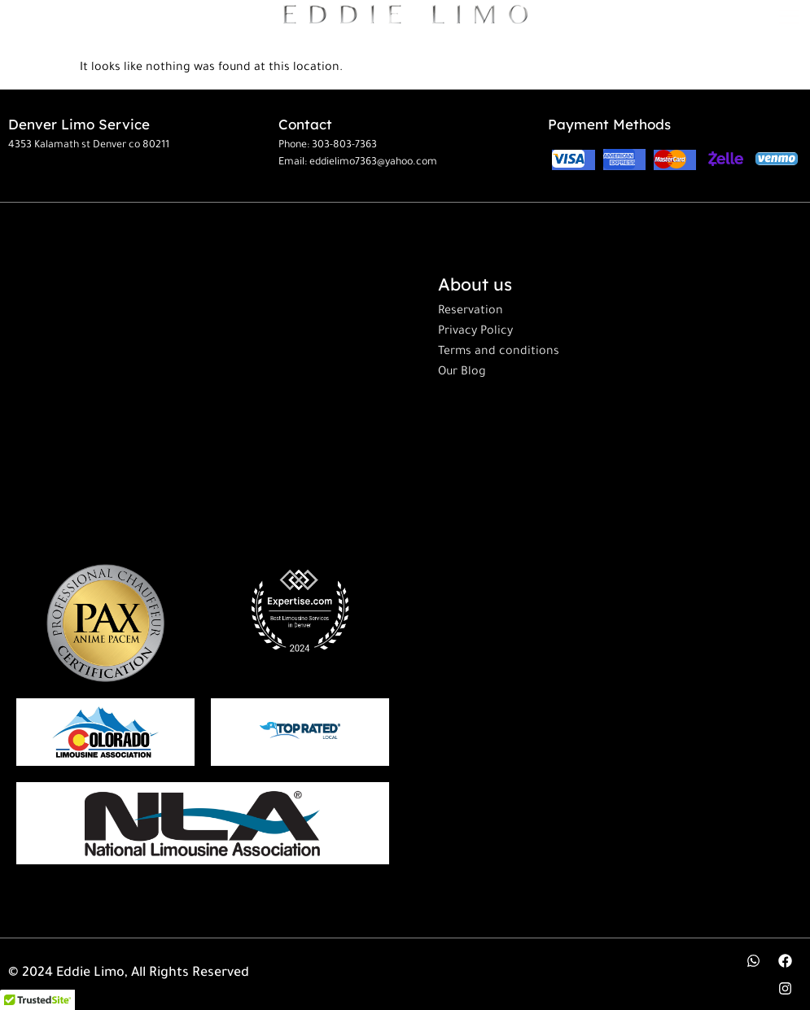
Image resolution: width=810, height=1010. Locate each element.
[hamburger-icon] (791, 18)
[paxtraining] (105, 622)
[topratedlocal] (300, 731)
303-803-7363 (344, 145)
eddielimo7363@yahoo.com (373, 162)
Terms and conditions (498, 352)
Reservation (470, 311)
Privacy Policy (475, 332)
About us (475, 284)
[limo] (202, 823)
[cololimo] (105, 732)
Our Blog (462, 372)
